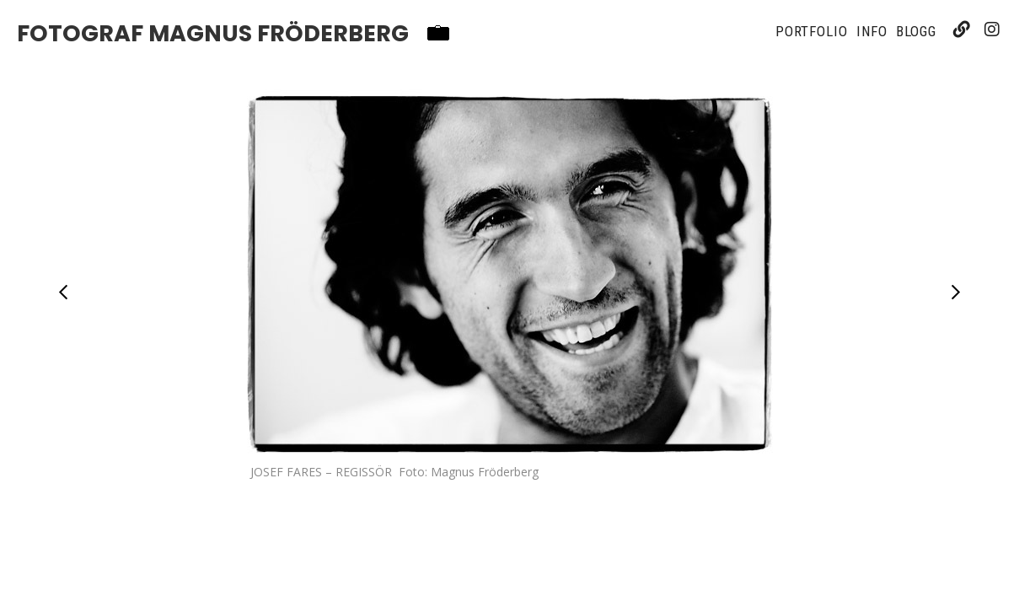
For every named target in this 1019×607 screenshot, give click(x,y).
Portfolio (811, 31)
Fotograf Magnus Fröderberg (213, 33)
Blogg (916, 31)
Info (872, 31)
